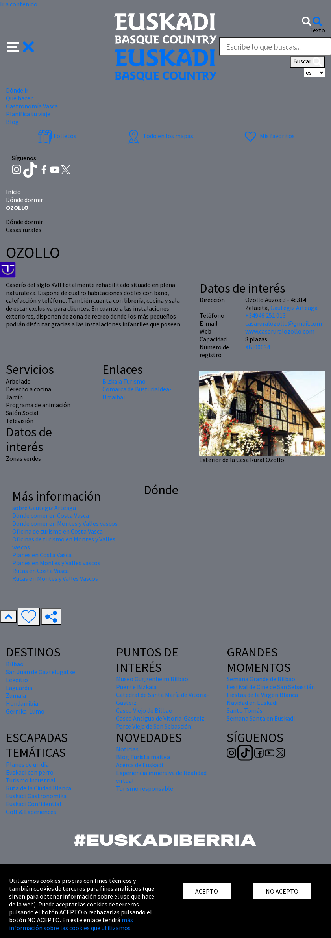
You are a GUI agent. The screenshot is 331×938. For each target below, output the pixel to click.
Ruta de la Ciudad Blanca (38, 788)
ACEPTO (206, 891)
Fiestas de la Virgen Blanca (262, 695)
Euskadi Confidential (33, 804)
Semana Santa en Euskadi (261, 718)
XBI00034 (257, 347)
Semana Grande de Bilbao (261, 679)
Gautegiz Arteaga (294, 307)
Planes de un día (27, 764)
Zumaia (16, 695)
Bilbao (15, 664)
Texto (317, 30)
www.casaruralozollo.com (279, 331)
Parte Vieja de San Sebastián (153, 726)
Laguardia (19, 687)
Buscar (307, 62)
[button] (20, 46)
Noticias (127, 749)
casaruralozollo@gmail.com (283, 323)
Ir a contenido (18, 4)
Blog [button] (12, 122)
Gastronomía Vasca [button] (32, 106)
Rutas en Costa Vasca (40, 571)
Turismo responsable (144, 788)
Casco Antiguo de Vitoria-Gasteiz (160, 718)
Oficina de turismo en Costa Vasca (57, 531)
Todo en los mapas (159, 136)
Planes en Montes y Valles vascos (56, 563)
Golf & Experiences (31, 812)
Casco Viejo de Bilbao (144, 710)
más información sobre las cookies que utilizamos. (71, 924)
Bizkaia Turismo (124, 381)
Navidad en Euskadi (252, 702)
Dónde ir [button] (17, 90)
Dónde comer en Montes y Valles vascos (65, 523)
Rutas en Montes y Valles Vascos (55, 578)
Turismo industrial (30, 780)
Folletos (56, 136)
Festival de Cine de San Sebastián (271, 687)
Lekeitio (17, 680)
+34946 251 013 (265, 315)
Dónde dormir (24, 200)
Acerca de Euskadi (139, 765)
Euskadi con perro (30, 772)
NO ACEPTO (282, 891)
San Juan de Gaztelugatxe (40, 672)
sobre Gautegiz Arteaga (44, 508)
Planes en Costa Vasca (42, 555)
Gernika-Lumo (25, 711)
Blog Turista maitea (143, 757)
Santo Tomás (245, 710)
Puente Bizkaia (136, 687)
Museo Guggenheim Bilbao (152, 679)
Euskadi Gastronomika (36, 796)
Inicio (13, 192)
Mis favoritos (268, 136)
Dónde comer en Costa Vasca (50, 515)
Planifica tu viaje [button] (28, 114)
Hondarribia (22, 703)
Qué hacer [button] (19, 98)
